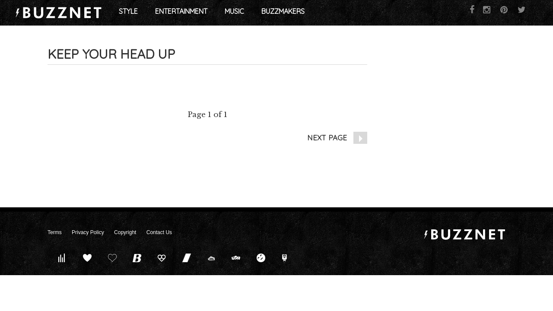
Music (273, 13)
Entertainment (220, 13)
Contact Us (159, 232)
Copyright (125, 232)
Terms (55, 232)
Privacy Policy (88, 232)
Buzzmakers (321, 13)
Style (166, 13)
